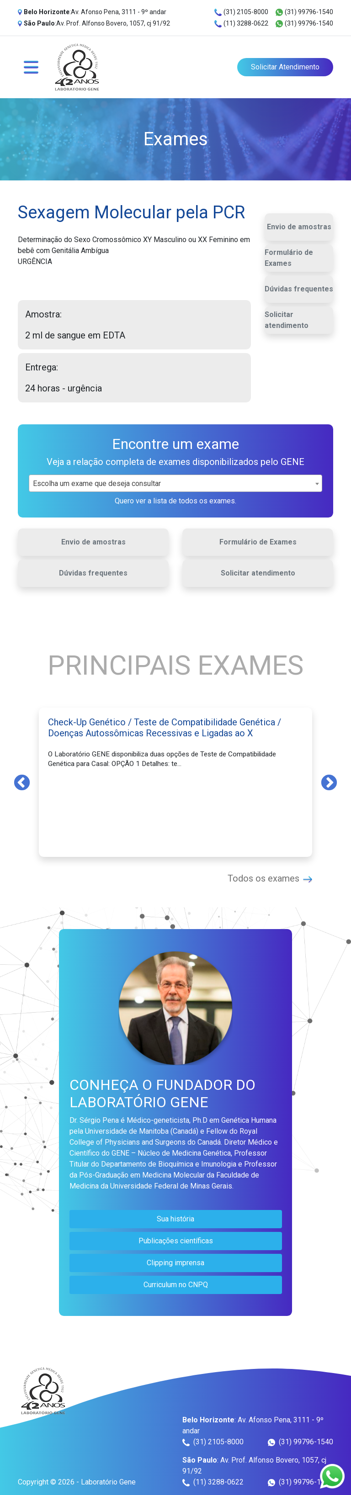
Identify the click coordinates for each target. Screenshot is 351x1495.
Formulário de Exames (289, 258)
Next (329, 782)
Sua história (175, 1219)
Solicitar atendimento (286, 320)
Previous (22, 782)
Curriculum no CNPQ (176, 1284)
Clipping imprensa (175, 1262)
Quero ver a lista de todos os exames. (175, 501)
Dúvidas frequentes (299, 289)
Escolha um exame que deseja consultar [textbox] (97, 483)
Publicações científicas (175, 1240)
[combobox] (175, 483)
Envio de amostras (299, 226)
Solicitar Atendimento (285, 67)
